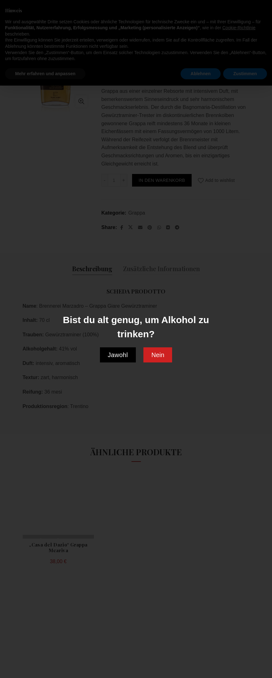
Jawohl (118, 354)
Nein (157, 354)
